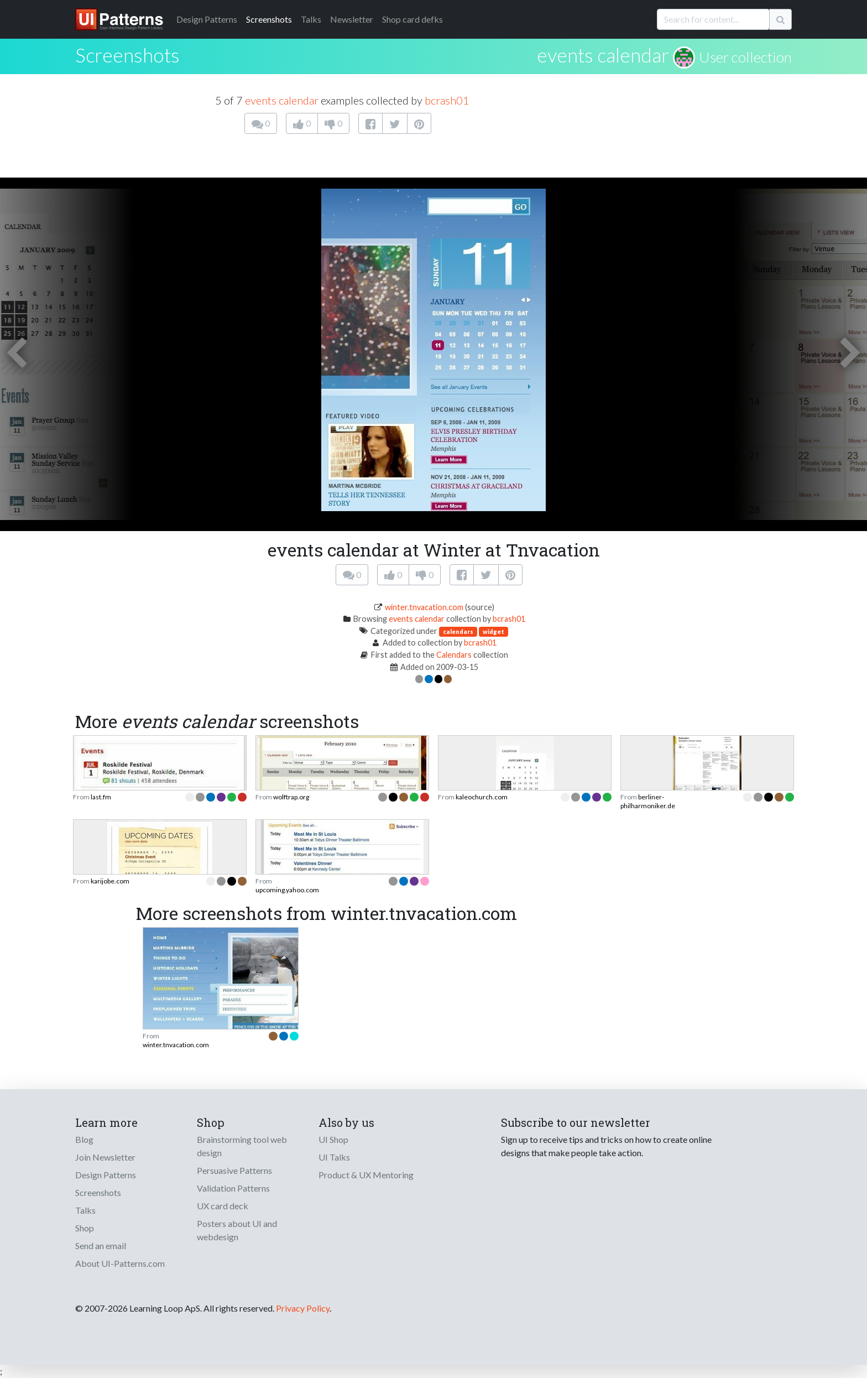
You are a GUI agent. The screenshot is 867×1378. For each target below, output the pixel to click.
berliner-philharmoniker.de (647, 801)
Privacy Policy (303, 1308)
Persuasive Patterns (234, 1170)
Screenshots (269, 19)
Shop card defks (412, 19)
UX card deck (222, 1205)
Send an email (100, 1245)
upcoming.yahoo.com (287, 890)
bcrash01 (447, 100)
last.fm (101, 797)
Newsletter (351, 19)
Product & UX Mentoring (366, 1174)
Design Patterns (105, 1174)
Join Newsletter (105, 1157)
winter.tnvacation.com (424, 607)
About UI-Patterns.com (120, 1263)
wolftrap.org (291, 797)
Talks (311, 19)
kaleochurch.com (482, 797)
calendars (458, 631)
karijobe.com (110, 881)
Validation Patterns (233, 1188)
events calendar (603, 54)
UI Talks (334, 1157)
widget (493, 631)
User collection (745, 57)
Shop (84, 1228)
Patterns (206, 19)
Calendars (454, 654)
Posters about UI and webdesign (237, 1230)
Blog (84, 1139)
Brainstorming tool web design (242, 1146)
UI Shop (333, 1139)
